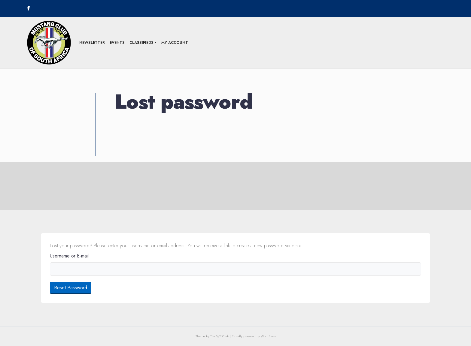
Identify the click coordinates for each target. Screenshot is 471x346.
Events (117, 42)
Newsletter (92, 42)
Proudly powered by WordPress (254, 336)
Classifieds (141, 42)
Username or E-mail (69, 256)
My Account (174, 42)
